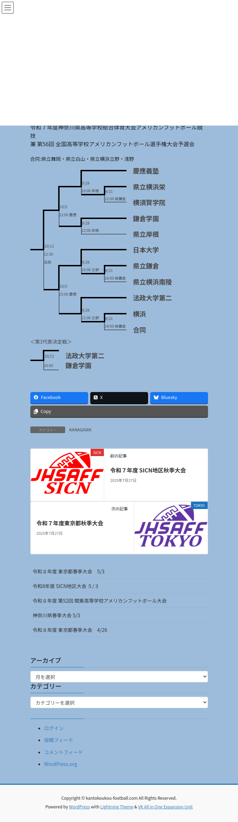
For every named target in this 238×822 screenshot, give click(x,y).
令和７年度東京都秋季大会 (69, 523)
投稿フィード (59, 739)
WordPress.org (60, 763)
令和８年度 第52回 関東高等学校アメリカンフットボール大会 (100, 600)
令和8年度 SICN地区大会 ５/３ (68, 585)
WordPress (79, 806)
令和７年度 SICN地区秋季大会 (148, 470)
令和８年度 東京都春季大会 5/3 (69, 571)
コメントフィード (63, 752)
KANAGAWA (80, 429)
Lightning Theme (116, 806)
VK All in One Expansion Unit (165, 806)
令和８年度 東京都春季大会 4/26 (70, 629)
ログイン (54, 728)
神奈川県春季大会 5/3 (56, 615)
